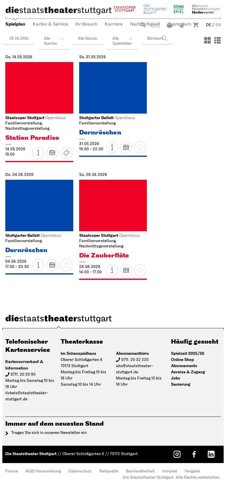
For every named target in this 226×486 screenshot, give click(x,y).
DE (208, 25)
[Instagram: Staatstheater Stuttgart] (177, 454)
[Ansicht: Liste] (217, 40)
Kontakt (156, 26)
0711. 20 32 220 (135, 360)
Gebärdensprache (182, 25)
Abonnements (184, 365)
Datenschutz (80, 471)
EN (218, 25)
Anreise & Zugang (188, 372)
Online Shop (182, 359)
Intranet (169, 471)
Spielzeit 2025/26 (187, 353)
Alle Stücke (87, 39)
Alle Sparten (50, 41)
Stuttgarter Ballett (155, 9)
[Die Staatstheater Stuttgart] (59, 10)
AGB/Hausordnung (43, 471)
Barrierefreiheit (140, 471)
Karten (66, 152)
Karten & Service (50, 24)
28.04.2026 (18, 39)
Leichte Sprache (169, 25)
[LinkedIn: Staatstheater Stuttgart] (211, 454)
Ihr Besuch (86, 24)
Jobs (175, 378)
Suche (143, 25)
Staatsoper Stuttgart (125, 9)
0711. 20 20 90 (23, 374)
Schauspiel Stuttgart (179, 9)
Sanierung (180, 384)
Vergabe (192, 471)
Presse (11, 471)
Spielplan (15, 24)
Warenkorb (196, 25)
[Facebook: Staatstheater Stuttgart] (194, 454)
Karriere (114, 24)
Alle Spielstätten (122, 41)
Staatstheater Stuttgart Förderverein (206, 9)
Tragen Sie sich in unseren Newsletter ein (49, 433)
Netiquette (109, 471)
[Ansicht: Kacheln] (207, 40)
